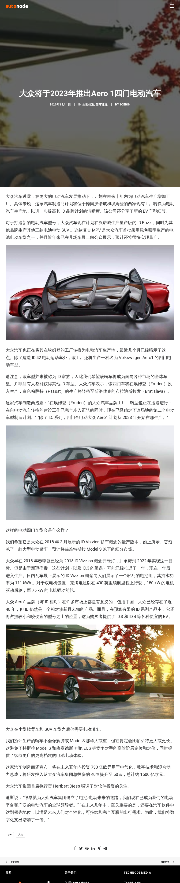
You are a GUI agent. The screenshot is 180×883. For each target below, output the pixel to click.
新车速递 (102, 342)
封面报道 (88, 342)
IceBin (125, 342)
